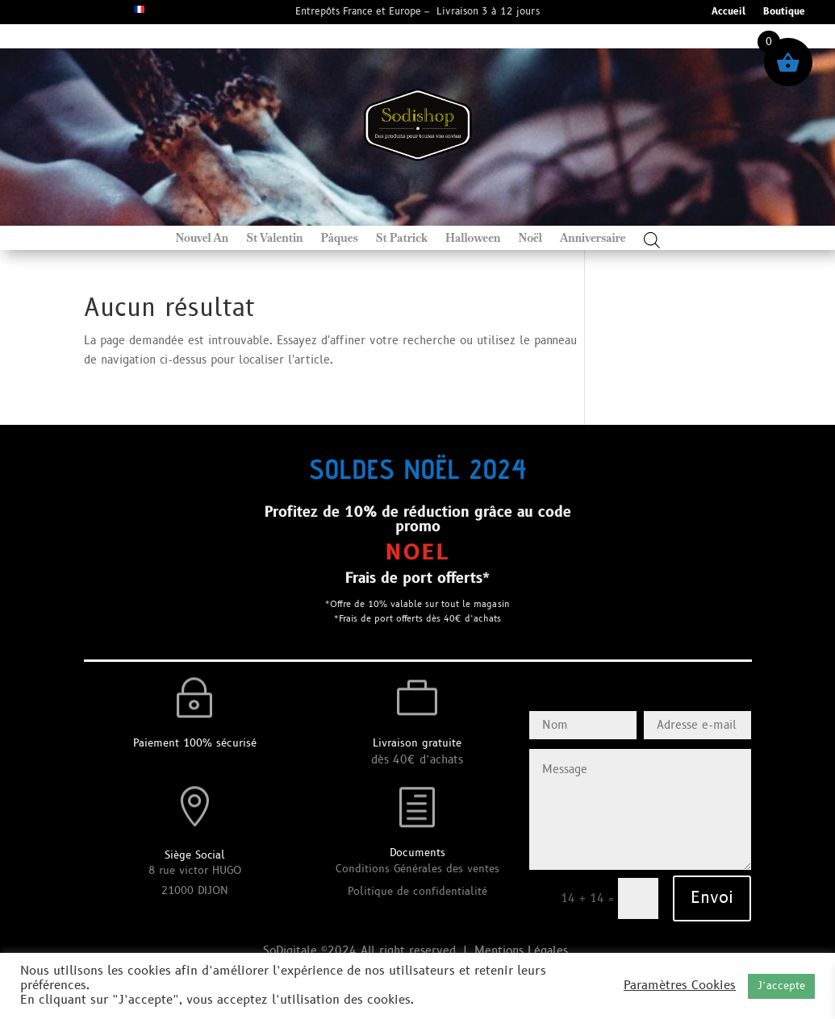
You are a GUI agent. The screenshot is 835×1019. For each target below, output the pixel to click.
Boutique (784, 12)
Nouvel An (201, 238)
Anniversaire (593, 238)
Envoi (712, 898)
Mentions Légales (523, 951)
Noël (530, 238)
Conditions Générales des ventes (417, 869)
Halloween (472, 238)
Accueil (728, 12)
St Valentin (274, 238)
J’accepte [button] (781, 986)
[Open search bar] (652, 239)
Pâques (339, 238)
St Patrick (402, 238)
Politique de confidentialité (417, 891)
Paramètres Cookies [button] (680, 986)
